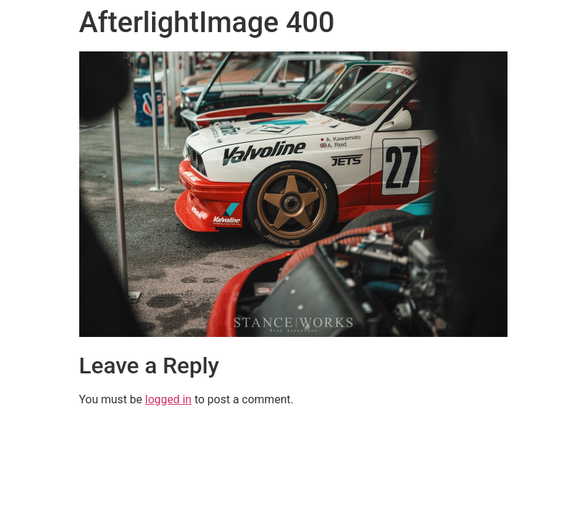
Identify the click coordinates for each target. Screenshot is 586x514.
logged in (168, 399)
